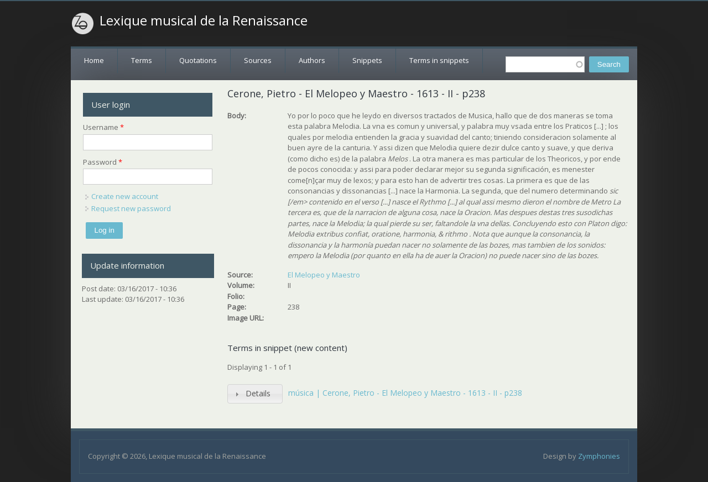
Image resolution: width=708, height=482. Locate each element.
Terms (141, 60)
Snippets (367, 60)
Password (102, 162)
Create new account (124, 196)
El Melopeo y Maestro (324, 275)
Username (103, 127)
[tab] (255, 394)
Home (94, 60)
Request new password (131, 208)
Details (258, 393)
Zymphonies (599, 456)
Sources (258, 60)
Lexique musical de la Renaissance (204, 20)
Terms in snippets (439, 60)
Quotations (198, 60)
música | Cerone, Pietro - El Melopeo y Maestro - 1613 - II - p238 (405, 392)
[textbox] (545, 64)
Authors (312, 60)
